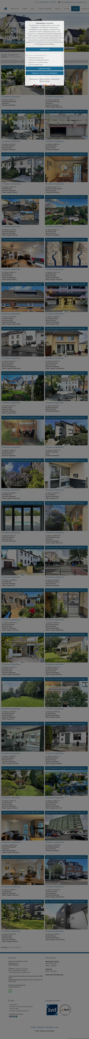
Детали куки (33, 79)
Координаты (55, 79)
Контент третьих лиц (35, 65)
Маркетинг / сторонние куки (38, 62)
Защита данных (44, 79)
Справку (28, 42)
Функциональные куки (36, 58)
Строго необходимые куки (37, 55)
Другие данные (44, 81)
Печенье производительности (38, 60)
